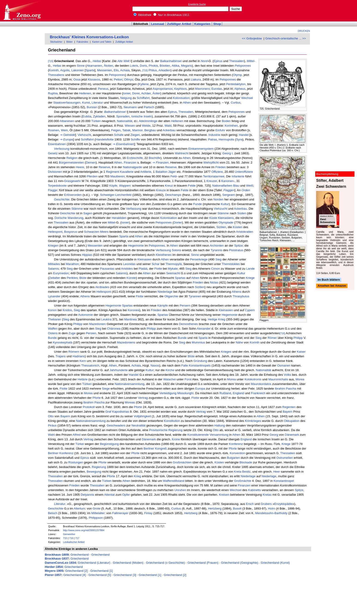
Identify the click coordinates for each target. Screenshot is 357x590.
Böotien (165, 65)
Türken (96, 121)
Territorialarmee (213, 176)
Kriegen (53, 245)
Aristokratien (244, 231)
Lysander (54, 296)
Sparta (90, 70)
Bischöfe (155, 158)
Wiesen (130, 125)
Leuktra (106, 319)
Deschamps (173, 195)
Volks (287, 374)
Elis (116, 70)
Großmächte (242, 481)
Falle (184, 365)
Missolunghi (185, 393)
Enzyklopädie (283, 504)
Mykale (173, 268)
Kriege (250, 278)
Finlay (148, 513)
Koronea (133, 310)
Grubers (266, 504)
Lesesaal (157, 24)
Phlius (153, 70)
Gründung (200, 361)
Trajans (61, 356)
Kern (83, 361)
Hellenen (85, 93)
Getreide (69, 135)
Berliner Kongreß (155, 448)
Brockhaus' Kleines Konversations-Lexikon (89, 37)
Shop (217, 24)
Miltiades (54, 264)
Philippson (96, 517)
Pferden (92, 176)
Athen (187, 102)
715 (65, 538)
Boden (226, 121)
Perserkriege (199, 259)
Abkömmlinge (148, 121)
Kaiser (301, 351)
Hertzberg (215, 508)
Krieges (226, 351)
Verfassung (61, 148)
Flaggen (229, 190)
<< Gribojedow (252, 38)
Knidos (67, 310)
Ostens (53, 333)
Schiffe (135, 139)
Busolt (237, 508)
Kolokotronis (252, 379)
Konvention (237, 453)
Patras (212, 139)
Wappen (124, 185)
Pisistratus (236, 250)
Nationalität (124, 121)
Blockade (245, 462)
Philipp (77, 324)
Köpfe (113, 185)
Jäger (172, 171)
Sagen (87, 213)
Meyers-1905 (54, 570)
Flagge (52, 190)
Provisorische (158, 430)
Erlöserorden (73, 195)
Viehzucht (84, 135)
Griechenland (79, 554)
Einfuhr (220, 130)
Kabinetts (254, 490)
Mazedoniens (126, 342)
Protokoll (89, 407)
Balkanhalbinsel (170, 61)
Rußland (225, 393)
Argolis (65, 70)
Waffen (53, 328)
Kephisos (180, 88)
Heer (276, 471)
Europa (68, 139)
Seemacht (173, 273)
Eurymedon (61, 273)
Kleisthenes (164, 254)
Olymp (237, 75)
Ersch (250, 504)
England (238, 393)
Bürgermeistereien (71, 162)
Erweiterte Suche (197, 4)
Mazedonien (97, 324)
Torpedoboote (57, 185)
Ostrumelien (284, 457)
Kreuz (169, 185)
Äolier (156, 93)
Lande (250, 268)
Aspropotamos (163, 88)
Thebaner (54, 319)
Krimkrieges (253, 421)
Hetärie (83, 379)
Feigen (116, 130)
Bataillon (161, 171)
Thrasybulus (240, 296)
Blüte (82, 278)
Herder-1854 (53, 567)
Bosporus (70, 231)
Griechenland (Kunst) (275, 562)
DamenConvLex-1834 (60, 562)
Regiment (112, 171)
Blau (236, 185)
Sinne (81, 65)
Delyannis (87, 494)
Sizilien (221, 227)
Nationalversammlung (129, 384)
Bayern (287, 411)
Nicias (214, 282)
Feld (173, 176)
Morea (231, 379)
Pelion (118, 79)
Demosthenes (188, 324)
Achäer (146, 93)
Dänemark (292, 434)
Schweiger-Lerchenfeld (115, 195)
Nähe (239, 342)
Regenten (289, 407)
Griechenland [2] (76, 570)
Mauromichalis (278, 379)
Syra (239, 139)
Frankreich (258, 393)
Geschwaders (116, 425)
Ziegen (135, 135)
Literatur (97, 102)
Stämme (77, 208)
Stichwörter (56, 41)
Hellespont (55, 231)
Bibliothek (143, 15)
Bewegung (94, 471)
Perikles (72, 278)
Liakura (196, 79)
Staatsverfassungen (66, 102)
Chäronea (114, 328)
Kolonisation (181, 98)
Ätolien (108, 65)
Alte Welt (123, 61)
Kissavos (94, 79)
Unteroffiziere (244, 171)
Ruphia (53, 93)
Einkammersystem (201, 148)
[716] (282, 333)
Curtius (235, 102)
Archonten (217, 245)
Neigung (126, 98)
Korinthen (231, 125)
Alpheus (239, 88)
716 (71, 538)
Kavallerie (127, 171)
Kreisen (224, 494)
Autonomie (85, 314)
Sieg (218, 259)
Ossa (76, 79)
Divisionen (55, 171)
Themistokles (231, 264)
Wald (167, 125)
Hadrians (78, 356)
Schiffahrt (143, 98)
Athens (236, 291)
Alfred (77, 434)
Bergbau (150, 130)
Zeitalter (54, 278)
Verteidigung (167, 393)
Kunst (86, 102)
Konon (52, 310)
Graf (108, 411)
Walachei (169, 379)
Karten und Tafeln (101, 41)
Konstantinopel (284, 481)
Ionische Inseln (141, 116)
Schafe (119, 135)
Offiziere (217, 171)
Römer (272, 338)
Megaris (186, 65)
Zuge (71, 333)
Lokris (134, 65)
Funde (197, 204)
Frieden (220, 167)
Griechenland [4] (74, 575)
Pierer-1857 (53, 575)
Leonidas (129, 264)
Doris (143, 65)
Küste (213, 218)
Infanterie (238, 176)
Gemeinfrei (69, 534)
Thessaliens (56, 75)
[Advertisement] (336, 10)
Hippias (87, 254)
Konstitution (172, 421)
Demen (91, 162)
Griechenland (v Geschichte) (165, 562)
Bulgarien (233, 457)
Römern (73, 351)
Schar (156, 264)
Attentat (109, 494)
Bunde (52, 338)
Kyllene (144, 84)
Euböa (86, 116)
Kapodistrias (120, 411)
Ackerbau (169, 130)
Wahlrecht (182, 153)
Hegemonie (136, 245)
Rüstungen (75, 462)
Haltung (219, 425)
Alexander (204, 328)
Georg (274, 434)
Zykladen (99, 116)
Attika (175, 65)
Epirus (218, 61)
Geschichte (61, 199)
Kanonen (227, 181)
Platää (143, 268)
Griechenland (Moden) (128, 562)
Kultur (225, 204)
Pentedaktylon (235, 84)
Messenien (104, 70)
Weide (146, 125)
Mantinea (130, 319)
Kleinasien (144, 259)
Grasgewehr (72, 181)
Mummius (198, 342)
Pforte (96, 397)
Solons (176, 250)
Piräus (52, 425)
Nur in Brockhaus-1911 (171, 15)
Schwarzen (91, 231)
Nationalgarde (132, 167)
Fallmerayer (120, 513)
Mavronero (202, 88)
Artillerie (145, 171)
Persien (91, 333)
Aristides (127, 268)
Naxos (155, 365)
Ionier (127, 93)
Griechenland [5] (99, 575)
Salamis (53, 268)
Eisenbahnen (57, 144)
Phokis (153, 65)
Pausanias (107, 268)
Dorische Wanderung (69, 218)
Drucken (304, 31)
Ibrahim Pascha (285, 388)
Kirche (170, 370)
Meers (104, 231)
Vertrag (143, 397)
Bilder (69, 41)
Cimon (215, 268)
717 (77, 538)
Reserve (104, 167)
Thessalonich (90, 365)
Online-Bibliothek (22, 10)
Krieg (221, 319)
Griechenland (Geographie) (239, 562)
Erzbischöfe (135, 158)
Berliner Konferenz (60, 453)
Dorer (136, 93)
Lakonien (77, 70)
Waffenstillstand (173, 481)
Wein (64, 130)
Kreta (237, 471)
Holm (271, 508)
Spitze (238, 245)
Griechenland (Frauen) (202, 562)
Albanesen (67, 121)
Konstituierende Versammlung (207, 434)
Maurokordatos (261, 384)
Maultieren (117, 176)
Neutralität (138, 425)
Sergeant (228, 195)
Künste (131, 278)
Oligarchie (171, 296)
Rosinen (53, 130)
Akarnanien (94, 65)
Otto (51, 416)
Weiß (249, 185)
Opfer (126, 494)
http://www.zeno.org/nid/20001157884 (83, 530)
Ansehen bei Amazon (332, 286)
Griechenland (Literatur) (94, 562)
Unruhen (180, 490)
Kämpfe (162, 305)
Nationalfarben (222, 185)
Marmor (137, 130)
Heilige (212, 319)
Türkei (79, 444)
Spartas (180, 278)
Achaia (125, 70)
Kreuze (161, 190)
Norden (218, 199)
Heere (80, 167)
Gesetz (53, 153)
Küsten (237, 227)
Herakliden (119, 218)
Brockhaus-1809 (56, 554)
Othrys (128, 79)
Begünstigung (109, 444)
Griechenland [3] (124, 575)
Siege (106, 388)
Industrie (214, 135)
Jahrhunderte (119, 370)
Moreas (130, 402)
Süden (241, 213)
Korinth (54, 70)
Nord (204, 61)
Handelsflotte (105, 139)
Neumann (130, 107)
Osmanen (284, 365)
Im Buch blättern (329, 279)
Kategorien (202, 24)
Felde (192, 185)
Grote (96, 508)
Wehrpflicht (211, 162)
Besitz (246, 471)
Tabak (126, 130)
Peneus (103, 88)
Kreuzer (211, 181)
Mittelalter (98, 513)
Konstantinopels (200, 365)
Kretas (267, 494)
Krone (176, 439)
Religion (71, 158)
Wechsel (247, 98)
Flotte (158, 268)
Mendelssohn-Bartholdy (271, 513)
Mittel (250, 61)
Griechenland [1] (101, 570)
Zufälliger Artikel (179, 24)
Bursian (92, 107)
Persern (185, 305)
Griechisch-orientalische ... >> (285, 38)
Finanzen (130, 162)
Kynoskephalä (62, 342)
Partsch (149, 107)
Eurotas (216, 88)
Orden (245, 190)
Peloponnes (243, 65)
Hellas (97, 61)
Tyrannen (194, 296)
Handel (244, 135)
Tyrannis (216, 250)
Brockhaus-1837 (56, 558)
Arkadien (164, 70)
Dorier (178, 222)
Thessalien (236, 61)
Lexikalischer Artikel (74, 542)
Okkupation (291, 421)
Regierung (175, 430)
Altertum (79, 508)
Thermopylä (173, 264)
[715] (51, 61)
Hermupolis (226, 139)
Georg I (227, 153)
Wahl (51, 434)
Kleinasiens (226, 218)
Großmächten (182, 462)
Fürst (187, 379)
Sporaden (123, 116)
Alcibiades (102, 287)
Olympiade (226, 222)
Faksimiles (82, 41)
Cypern (250, 310)
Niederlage (165, 291)
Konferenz (236, 444)
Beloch (52, 513)
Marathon (72, 264)
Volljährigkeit (142, 416)
